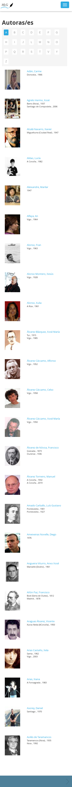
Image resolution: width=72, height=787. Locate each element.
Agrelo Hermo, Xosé (38, 100)
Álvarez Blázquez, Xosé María (43, 331)
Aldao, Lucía (34, 158)
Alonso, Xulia (34, 303)
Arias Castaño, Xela (37, 650)
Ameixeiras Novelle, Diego (41, 534)
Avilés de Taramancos (39, 737)
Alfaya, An (32, 216)
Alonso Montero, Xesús (40, 274)
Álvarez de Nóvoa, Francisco (43, 447)
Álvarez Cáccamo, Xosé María (43, 418)
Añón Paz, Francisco (38, 592)
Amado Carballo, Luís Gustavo (44, 505)
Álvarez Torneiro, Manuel (41, 476)
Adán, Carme (34, 71)
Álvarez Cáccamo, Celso (40, 389)
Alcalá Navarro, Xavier (39, 129)
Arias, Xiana (33, 679)
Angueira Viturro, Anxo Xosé (43, 563)
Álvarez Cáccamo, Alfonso (41, 360)
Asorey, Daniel (35, 708)
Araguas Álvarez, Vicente (41, 621)
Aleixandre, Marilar (37, 187)
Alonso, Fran (34, 245)
